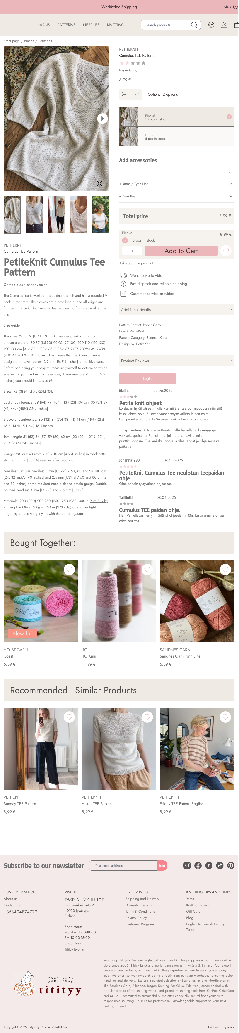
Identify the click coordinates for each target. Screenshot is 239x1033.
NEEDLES (91, 25)
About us (10, 898)
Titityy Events (74, 949)
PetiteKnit (45, 40)
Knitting (115, 25)
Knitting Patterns (198, 905)
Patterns (66, 25)
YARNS (44, 25)
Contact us (12, 905)
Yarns (190, 898)
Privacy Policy (136, 917)
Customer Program (140, 924)
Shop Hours (73, 943)
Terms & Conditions (140, 911)
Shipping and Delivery (142, 898)
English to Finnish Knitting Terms (205, 926)
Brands (29, 40)
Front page (12, 40)
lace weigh (31, 513)
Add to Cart (175, 1023)
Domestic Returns (139, 905)
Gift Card (193, 911)
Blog (189, 917)
